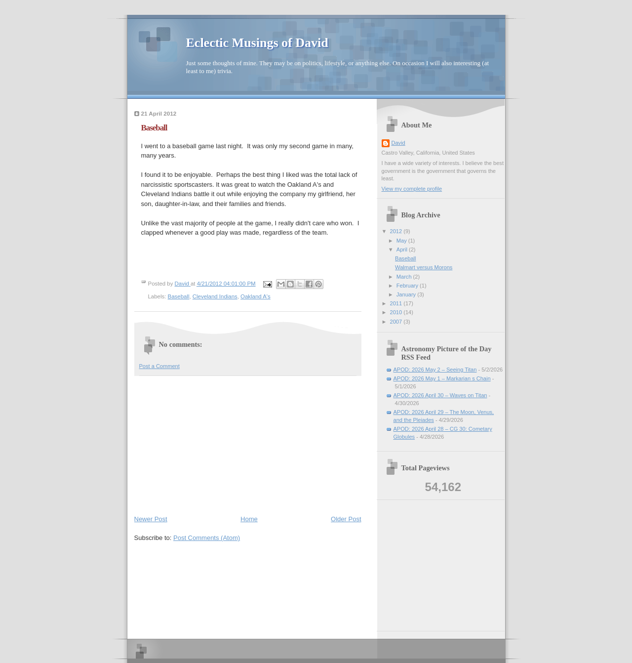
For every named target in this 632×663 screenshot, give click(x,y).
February (408, 286)
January (406, 294)
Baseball (179, 296)
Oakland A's (255, 296)
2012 (397, 231)
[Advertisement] (208, 443)
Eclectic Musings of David (257, 43)
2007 (397, 322)
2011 (397, 303)
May (402, 241)
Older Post (346, 519)
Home (249, 519)
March (404, 277)
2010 (397, 312)
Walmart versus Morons (423, 267)
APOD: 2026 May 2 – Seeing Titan (435, 370)
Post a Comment (159, 366)
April (402, 249)
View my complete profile (412, 189)
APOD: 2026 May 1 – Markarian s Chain (442, 378)
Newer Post (150, 519)
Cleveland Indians (215, 296)
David (398, 143)
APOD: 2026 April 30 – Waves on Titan (440, 395)
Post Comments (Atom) (206, 537)
